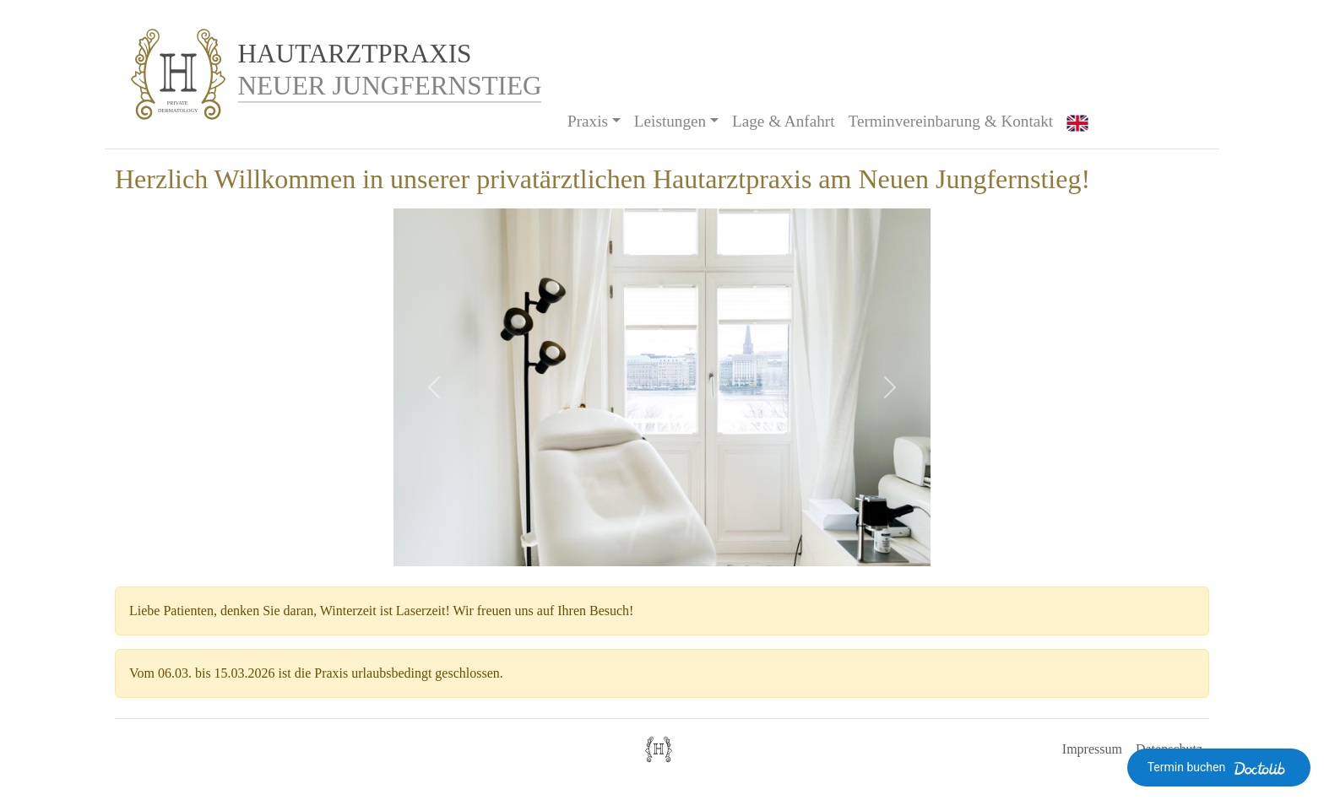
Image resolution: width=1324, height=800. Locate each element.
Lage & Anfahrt (783, 121)
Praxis (587, 121)
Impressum (1092, 749)
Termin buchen (1219, 768)
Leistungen (670, 121)
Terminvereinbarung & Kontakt (951, 121)
